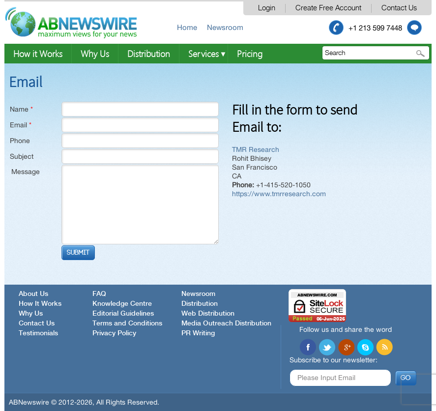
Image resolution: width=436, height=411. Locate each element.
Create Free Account (328, 8)
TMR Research (255, 149)
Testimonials (38, 333)
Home (187, 27)
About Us (33, 294)
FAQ (99, 294)
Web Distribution (207, 313)
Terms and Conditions (127, 323)
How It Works (40, 303)
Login (266, 8)
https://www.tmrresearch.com (279, 194)
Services (203, 53)
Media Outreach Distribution (226, 323)
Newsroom (225, 27)
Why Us (95, 53)
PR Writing (198, 333)
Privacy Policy (114, 333)
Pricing (249, 53)
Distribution (148, 53)
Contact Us (399, 8)
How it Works (37, 53)
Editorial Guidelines (123, 313)
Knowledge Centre (122, 303)
